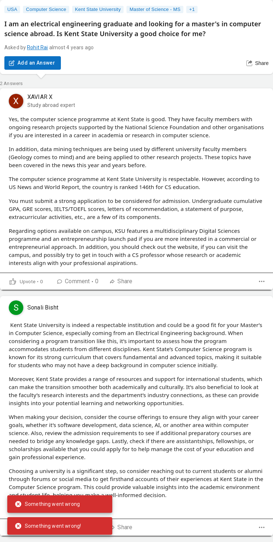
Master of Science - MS (154, 9)
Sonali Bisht (42, 307)
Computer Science (46, 9)
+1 (192, 9)
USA (12, 9)
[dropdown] (261, 281)
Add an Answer (32, 63)
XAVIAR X (39, 96)
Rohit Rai (37, 47)
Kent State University (98, 9)
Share (257, 63)
